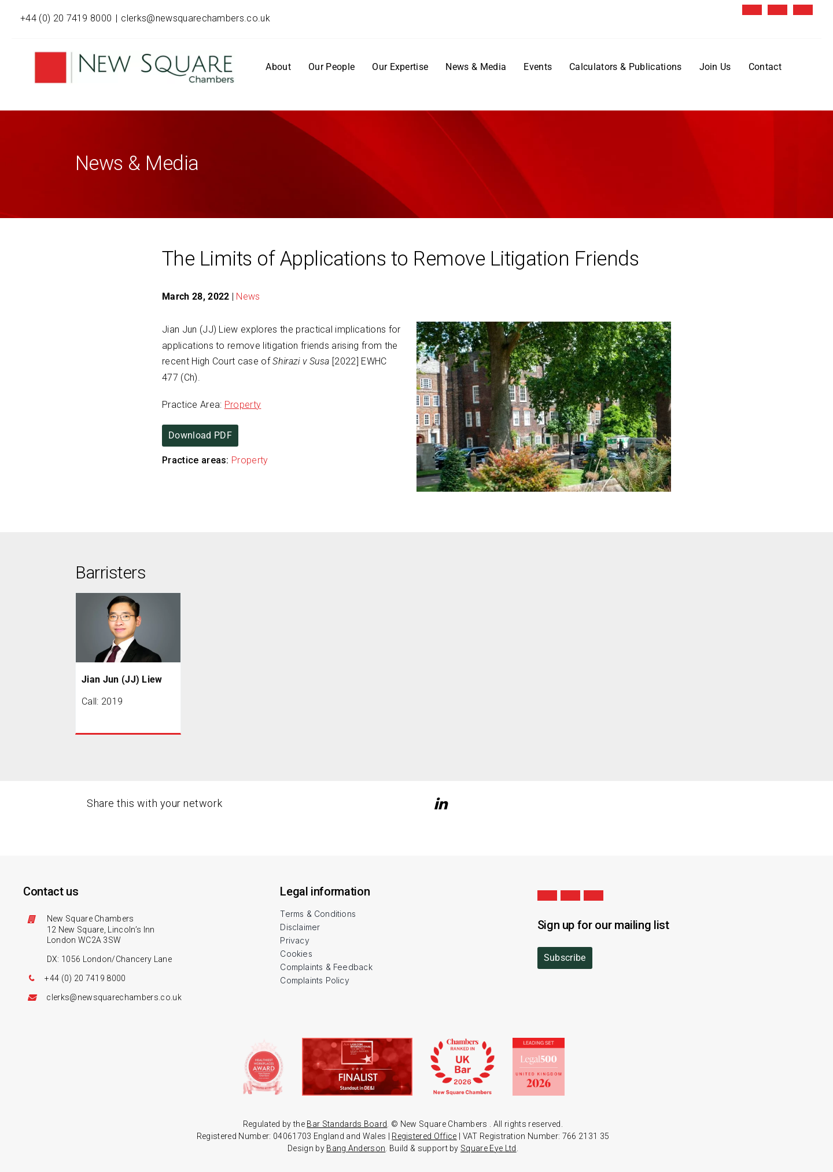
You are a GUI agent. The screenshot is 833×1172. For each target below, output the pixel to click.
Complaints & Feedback (326, 967)
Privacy (294, 940)
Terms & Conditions (318, 914)
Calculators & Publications (625, 66)
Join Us (715, 66)
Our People (331, 66)
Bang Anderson (355, 1148)
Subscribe (565, 957)
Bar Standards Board (347, 1124)
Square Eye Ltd (488, 1148)
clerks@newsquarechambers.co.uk (195, 18)
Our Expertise (400, 66)
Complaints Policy (314, 980)
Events (538, 66)
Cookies (296, 954)
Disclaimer (300, 927)
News (248, 296)
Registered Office (424, 1136)
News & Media (475, 66)
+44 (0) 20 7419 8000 (66, 18)
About (278, 66)
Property (242, 404)
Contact (765, 66)
